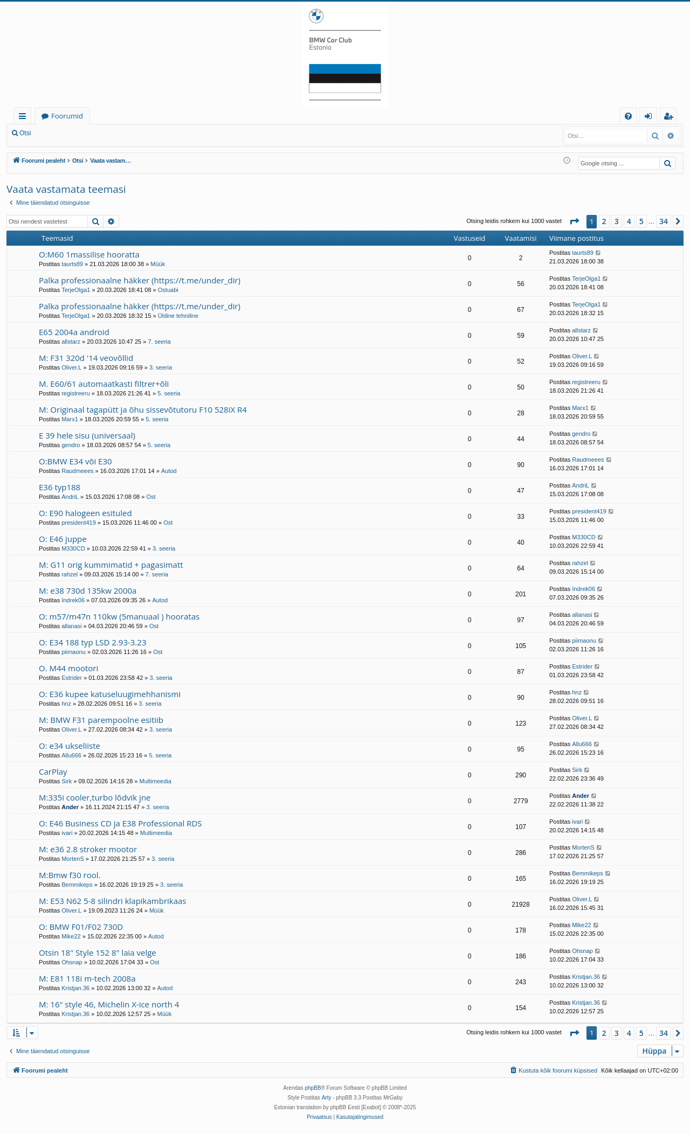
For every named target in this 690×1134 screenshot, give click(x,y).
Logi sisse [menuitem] (650, 117)
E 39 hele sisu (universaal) (87, 435)
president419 (78, 522)
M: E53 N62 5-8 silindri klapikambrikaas (113, 900)
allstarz (70, 341)
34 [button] (663, 221)
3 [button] (617, 221)
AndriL (70, 496)
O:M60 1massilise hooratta (89, 254)
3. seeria (160, 367)
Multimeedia (155, 781)
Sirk (66, 781)
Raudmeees (77, 471)
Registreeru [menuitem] (671, 117)
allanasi (71, 626)
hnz (66, 703)
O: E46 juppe (63, 538)
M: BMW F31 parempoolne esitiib (101, 719)
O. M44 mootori (68, 668)
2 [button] (604, 221)
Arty (327, 1098)
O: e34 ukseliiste (69, 745)
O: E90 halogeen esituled (85, 512)
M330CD (73, 548)
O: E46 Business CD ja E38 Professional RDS (120, 823)
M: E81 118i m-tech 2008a (87, 978)
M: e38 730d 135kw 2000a (87, 590)
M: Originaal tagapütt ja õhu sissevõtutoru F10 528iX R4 (143, 409)
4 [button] (629, 221)
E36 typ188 (59, 487)
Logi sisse (61, 133)
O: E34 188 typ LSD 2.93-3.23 (92, 642)
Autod (169, 471)
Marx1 (69, 419)
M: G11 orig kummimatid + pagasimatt (111, 564)
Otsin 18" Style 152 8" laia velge (97, 952)
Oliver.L (71, 367)
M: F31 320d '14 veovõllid (86, 357)
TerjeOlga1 (75, 290)
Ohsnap (71, 962)
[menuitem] (628, 116)
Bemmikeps (76, 884)
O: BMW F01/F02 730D (81, 926)
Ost (150, 496)
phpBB (313, 1088)
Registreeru (108, 133)
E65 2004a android (74, 331)
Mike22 (70, 936)
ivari (66, 833)
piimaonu (73, 652)
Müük (157, 264)
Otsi (25, 133)
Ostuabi (168, 290)
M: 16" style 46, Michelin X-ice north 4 (109, 1004)
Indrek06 (73, 600)
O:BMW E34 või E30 (75, 461)
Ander (70, 807)
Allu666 (71, 755)
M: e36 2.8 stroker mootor (88, 849)
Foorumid (67, 116)
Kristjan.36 (75, 988)
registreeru (75, 393)
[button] (574, 221)
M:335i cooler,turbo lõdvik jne (95, 797)
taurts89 (72, 264)
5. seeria (168, 393)
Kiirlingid (24, 117)
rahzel (69, 574)
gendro (70, 445)
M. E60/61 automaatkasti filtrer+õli (104, 383)
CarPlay (53, 771)
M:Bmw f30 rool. (70, 874)
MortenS (72, 858)
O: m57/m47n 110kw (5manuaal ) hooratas (119, 616)
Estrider (71, 677)
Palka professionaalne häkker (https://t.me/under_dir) (139, 280)
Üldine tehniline (178, 315)
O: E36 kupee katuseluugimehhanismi (110, 693)
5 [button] (641, 221)
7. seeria (159, 341)
